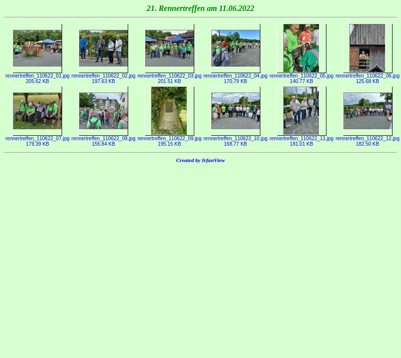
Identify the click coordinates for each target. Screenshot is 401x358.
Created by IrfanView (200, 160)
